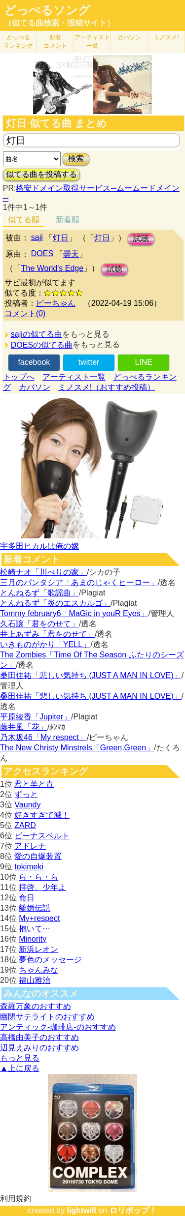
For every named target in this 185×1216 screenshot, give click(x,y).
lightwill (81, 1210)
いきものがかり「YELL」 (45, 644)
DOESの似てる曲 (42, 345)
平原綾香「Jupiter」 (35, 716)
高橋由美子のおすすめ (39, 1037)
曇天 (71, 254)
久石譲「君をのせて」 (39, 624)
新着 (55, 41)
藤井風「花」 (23, 727)
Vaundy (27, 805)
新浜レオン (38, 949)
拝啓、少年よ (42, 887)
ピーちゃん (55, 303)
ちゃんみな (38, 970)
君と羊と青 (34, 784)
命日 (27, 897)
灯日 (61, 238)
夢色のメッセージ (50, 959)
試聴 (141, 239)
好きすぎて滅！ (42, 815)
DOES (42, 253)
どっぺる (18, 41)
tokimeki (28, 866)
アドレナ (30, 846)
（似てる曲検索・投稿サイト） (59, 23)
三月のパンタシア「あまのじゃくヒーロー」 (79, 582)
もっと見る (19, 1058)
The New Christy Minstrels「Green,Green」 (77, 747)
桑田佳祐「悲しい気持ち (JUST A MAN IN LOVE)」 (91, 675)
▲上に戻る (19, 1068)
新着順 (67, 219)
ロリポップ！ (133, 1210)
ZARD (25, 825)
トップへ (19, 377)
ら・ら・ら (38, 877)
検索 (76, 158)
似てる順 (23, 219)
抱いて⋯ (34, 928)
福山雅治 (34, 980)
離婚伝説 (34, 908)
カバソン (129, 37)
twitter (89, 362)
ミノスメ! (166, 37)
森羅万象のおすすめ (35, 1006)
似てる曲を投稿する (41, 174)
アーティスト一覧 (74, 377)
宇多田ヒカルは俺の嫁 (39, 546)
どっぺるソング (47, 10)
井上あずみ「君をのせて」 (47, 634)
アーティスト (92, 41)
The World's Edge (52, 268)
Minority (32, 939)
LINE (143, 362)
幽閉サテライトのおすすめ (47, 1016)
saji (37, 237)
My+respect (39, 918)
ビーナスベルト (42, 835)
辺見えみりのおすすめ (39, 1047)
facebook (34, 362)
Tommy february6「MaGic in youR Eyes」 (74, 613)
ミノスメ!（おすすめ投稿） (106, 387)
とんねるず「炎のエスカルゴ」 (55, 603)
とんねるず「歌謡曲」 (39, 593)
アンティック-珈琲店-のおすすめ (58, 1027)
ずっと (26, 794)
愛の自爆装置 (38, 856)
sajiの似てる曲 (36, 334)
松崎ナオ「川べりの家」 (43, 572)
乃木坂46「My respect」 (43, 737)
